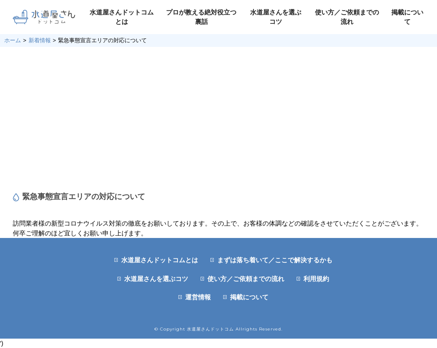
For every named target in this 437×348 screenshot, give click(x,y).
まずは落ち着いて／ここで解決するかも (274, 260)
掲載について (249, 297)
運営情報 (198, 297)
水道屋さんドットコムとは (159, 260)
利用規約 (316, 278)
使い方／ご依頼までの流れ (245, 278)
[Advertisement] (218, 119)
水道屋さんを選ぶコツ (156, 278)
